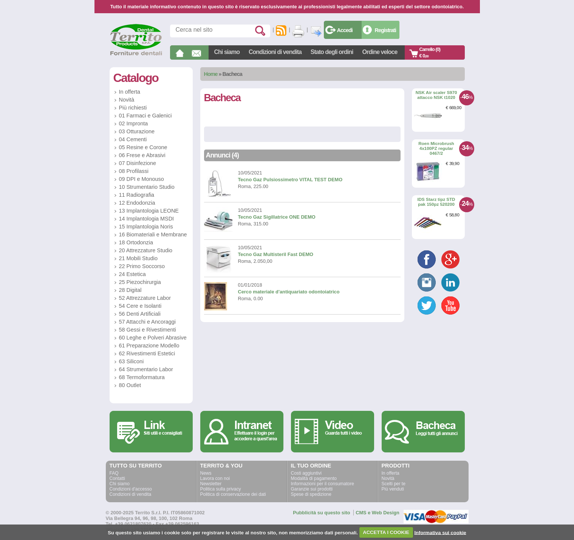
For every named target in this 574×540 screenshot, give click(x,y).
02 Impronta (133, 123)
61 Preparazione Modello (149, 346)
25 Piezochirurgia (140, 282)
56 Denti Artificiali (140, 314)
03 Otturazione (137, 131)
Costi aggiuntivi (306, 473)
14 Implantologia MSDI (146, 219)
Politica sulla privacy (220, 489)
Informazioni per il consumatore (322, 483)
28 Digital (130, 290)
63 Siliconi (131, 361)
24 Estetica (132, 274)
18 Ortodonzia (136, 242)
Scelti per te (393, 483)
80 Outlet (130, 385)
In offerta (130, 92)
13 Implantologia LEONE (149, 211)
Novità (127, 100)
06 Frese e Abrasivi (142, 155)
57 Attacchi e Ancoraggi (147, 322)
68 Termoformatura (142, 377)
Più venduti (393, 489)
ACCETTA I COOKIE (386, 532)
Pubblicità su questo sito (321, 512)
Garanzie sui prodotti (312, 489)
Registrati (385, 30)
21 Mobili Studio (138, 258)
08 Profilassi (134, 171)
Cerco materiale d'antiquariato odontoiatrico (289, 292)
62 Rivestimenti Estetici (147, 353)
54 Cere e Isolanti (140, 306)
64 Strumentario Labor (146, 369)
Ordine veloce (380, 52)
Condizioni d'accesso (131, 489)
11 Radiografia (137, 195)
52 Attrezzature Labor (145, 298)
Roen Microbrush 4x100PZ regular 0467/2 (436, 148)
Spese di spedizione (311, 494)
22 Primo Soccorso (142, 266)
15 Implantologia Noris (146, 227)
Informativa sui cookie (440, 532)
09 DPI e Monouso (141, 179)
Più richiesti (133, 108)
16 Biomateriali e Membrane (153, 234)
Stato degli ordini (332, 52)
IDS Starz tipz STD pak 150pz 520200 (436, 202)
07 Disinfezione (137, 163)
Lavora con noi (215, 478)
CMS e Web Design (377, 512)
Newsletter (211, 483)
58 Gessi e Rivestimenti (147, 330)
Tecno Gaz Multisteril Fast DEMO (276, 254)
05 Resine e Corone (143, 147)
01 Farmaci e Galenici (145, 116)
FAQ (114, 473)
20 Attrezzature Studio (146, 250)
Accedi (345, 30)
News (206, 473)
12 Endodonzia (137, 203)
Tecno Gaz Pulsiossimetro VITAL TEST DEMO (290, 179)
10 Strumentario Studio (147, 187)
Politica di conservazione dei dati (233, 494)
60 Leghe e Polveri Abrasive (153, 338)
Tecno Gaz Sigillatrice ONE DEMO (277, 217)
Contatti (117, 478)
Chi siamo (227, 52)
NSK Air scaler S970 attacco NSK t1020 (436, 95)
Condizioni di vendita (275, 52)
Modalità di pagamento (314, 478)
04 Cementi (133, 139)
